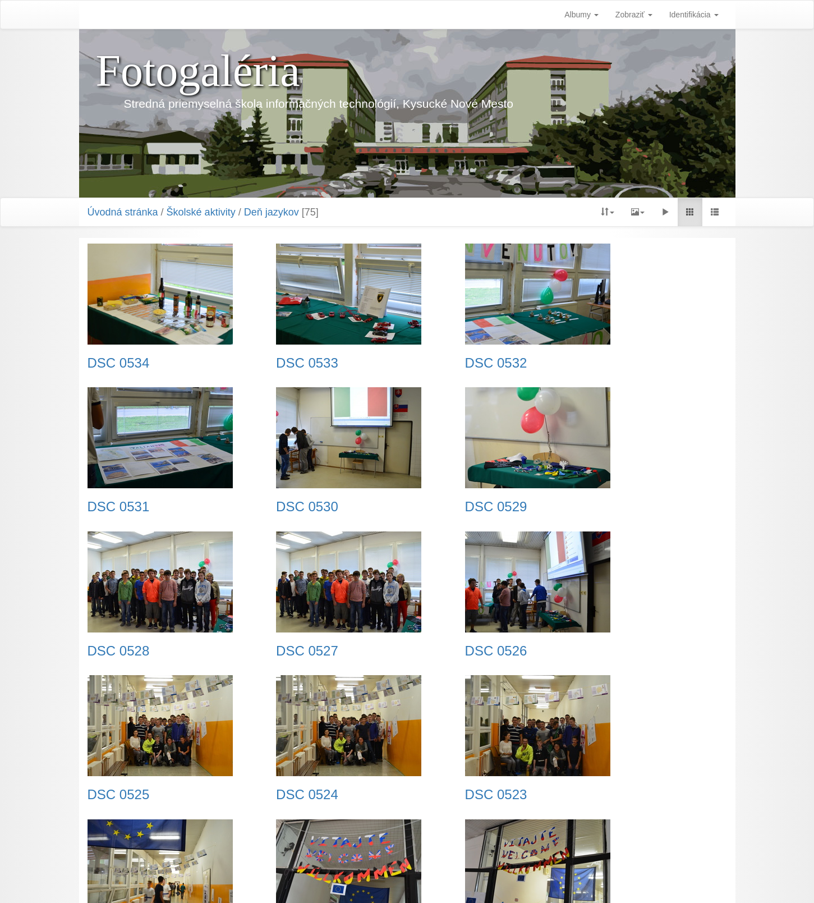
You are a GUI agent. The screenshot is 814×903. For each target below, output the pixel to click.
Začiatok (287, 834)
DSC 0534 (119, 363)
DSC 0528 (447, 506)
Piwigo (463, 880)
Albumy (581, 14)
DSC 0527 (611, 506)
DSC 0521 (282, 794)
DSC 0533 (282, 363)
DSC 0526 (119, 651)
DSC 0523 (611, 651)
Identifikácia (694, 14)
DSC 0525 (282, 651)
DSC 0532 (447, 363)
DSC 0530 (119, 506)
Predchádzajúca (344, 834)
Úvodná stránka (123, 212)
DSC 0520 (447, 794)
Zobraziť (633, 14)
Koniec (529, 834)
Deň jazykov (271, 212)
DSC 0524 (447, 651)
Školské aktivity (201, 212)
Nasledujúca (481, 834)
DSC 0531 (611, 363)
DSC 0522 (119, 794)
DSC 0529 (282, 506)
